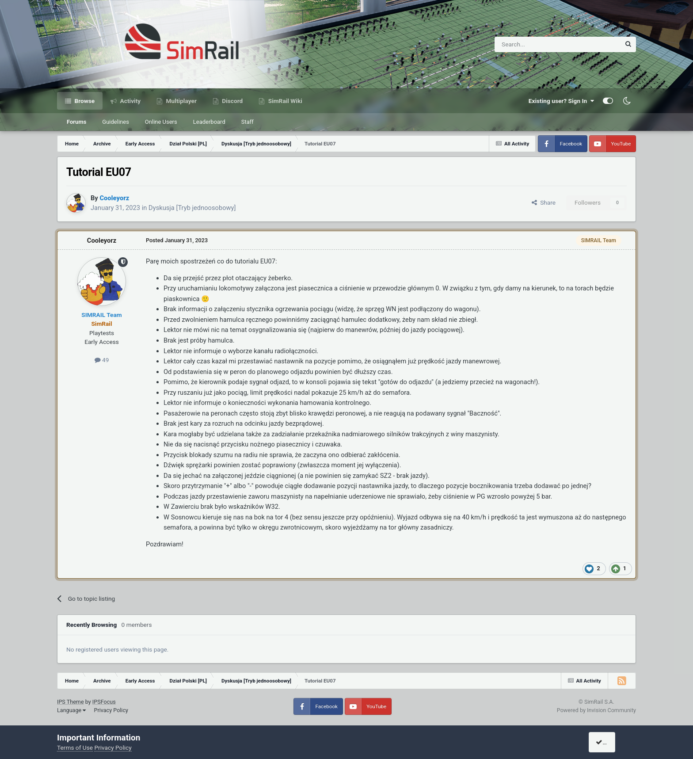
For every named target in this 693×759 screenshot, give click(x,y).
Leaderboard (209, 121)
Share (544, 202)
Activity (129, 100)
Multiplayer (180, 100)
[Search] (536, 44)
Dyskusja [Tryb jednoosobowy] (192, 208)
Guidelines (115, 121)
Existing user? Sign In (561, 101)
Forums (76, 121)
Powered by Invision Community (596, 710)
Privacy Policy (111, 710)
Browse (84, 100)
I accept (610, 742)
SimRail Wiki (284, 100)
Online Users (161, 121)
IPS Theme (70, 701)
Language (71, 710)
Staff (247, 121)
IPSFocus (104, 701)
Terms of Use (75, 747)
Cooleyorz (101, 240)
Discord (232, 100)
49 (102, 359)
